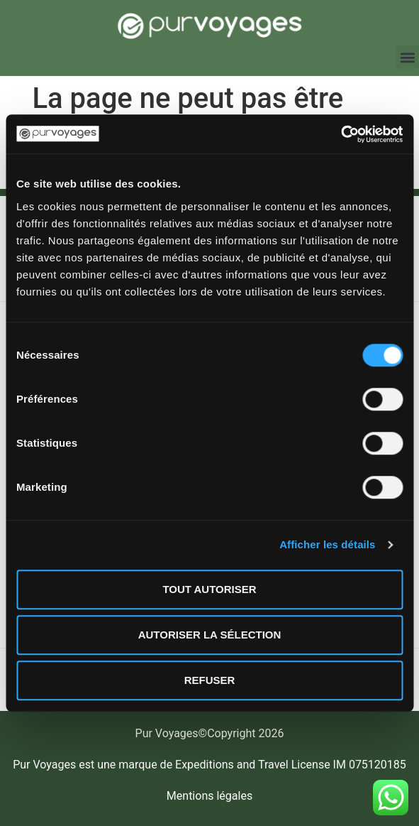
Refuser (209, 680)
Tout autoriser (209, 589)
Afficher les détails (327, 544)
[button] (407, 57)
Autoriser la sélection (209, 635)
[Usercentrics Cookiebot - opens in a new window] (341, 134)
